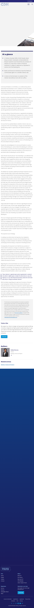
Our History (20, 577)
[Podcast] (22, 603)
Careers (2, 579)
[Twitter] (14, 603)
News (2, 593)
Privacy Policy (27, 599)
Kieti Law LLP (20, 579)
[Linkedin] (18, 603)
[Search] (32, 4)
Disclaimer (13, 600)
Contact (2, 581)
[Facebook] (12, 603)
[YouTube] (20, 603)
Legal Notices (15, 599)
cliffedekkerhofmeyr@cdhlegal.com (10, 317)
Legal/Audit (22, 599)
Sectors (2, 588)
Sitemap (21, 600)
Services (2, 590)
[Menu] (29, 4)
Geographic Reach (5, 591)
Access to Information (8, 599)
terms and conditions (19, 312)
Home (2, 575)
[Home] (4, 4)
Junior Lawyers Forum (22, 582)
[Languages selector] (30, 1)
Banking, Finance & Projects (7, 364)
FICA (17, 600)
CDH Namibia (20, 581)
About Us (19, 575)
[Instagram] (16, 603)
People (2, 577)
